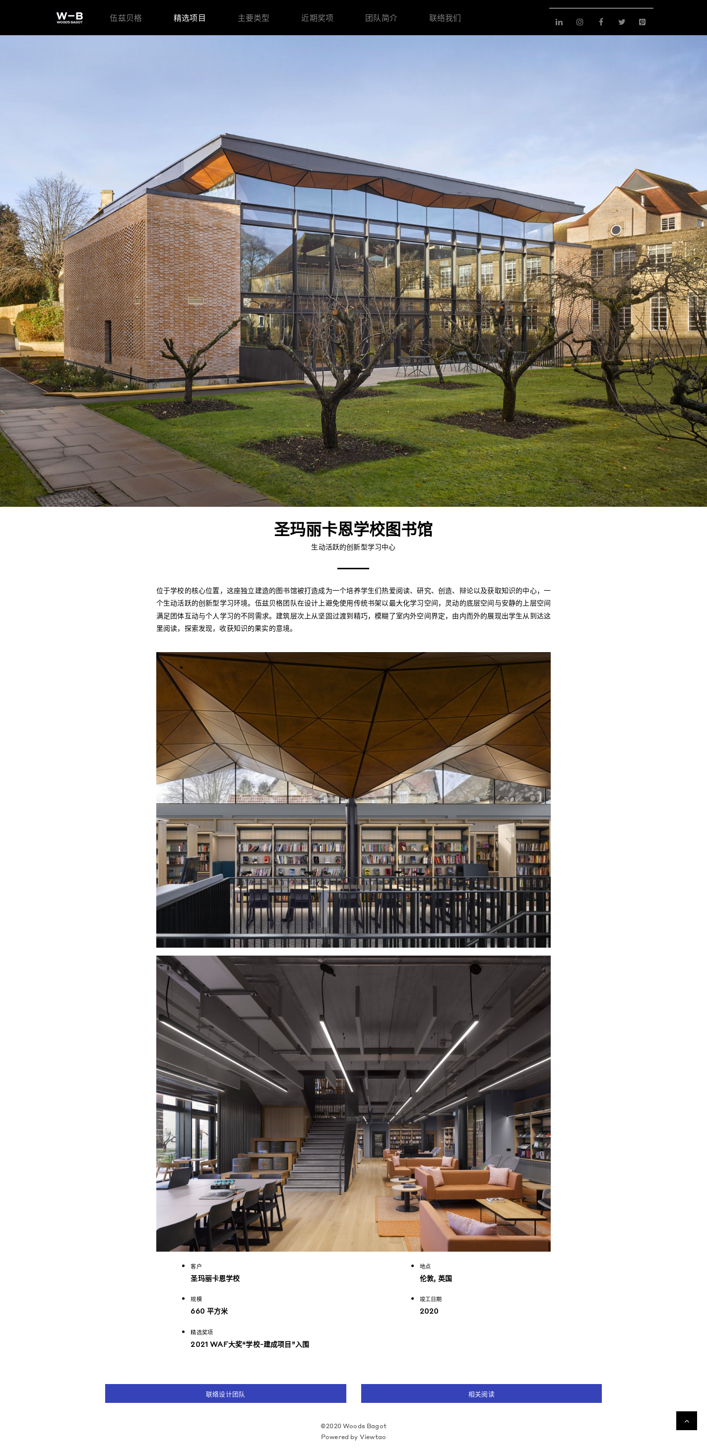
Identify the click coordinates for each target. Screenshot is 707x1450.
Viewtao (373, 1437)
